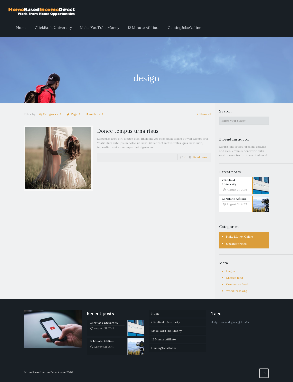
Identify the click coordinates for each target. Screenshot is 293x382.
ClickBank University (165, 322)
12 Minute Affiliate (163, 339)
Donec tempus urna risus (128, 131)
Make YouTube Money (166, 331)
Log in (230, 271)
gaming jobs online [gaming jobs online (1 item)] (240, 322)
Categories (50, 114)
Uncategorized (236, 244)
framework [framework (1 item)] (224, 322)
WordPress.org (236, 291)
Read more (200, 157)
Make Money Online (239, 236)
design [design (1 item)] (214, 322)
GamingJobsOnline (164, 348)
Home (155, 313)
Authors (94, 114)
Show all (203, 114)
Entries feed (234, 278)
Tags (73, 114)
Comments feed (237, 284)
